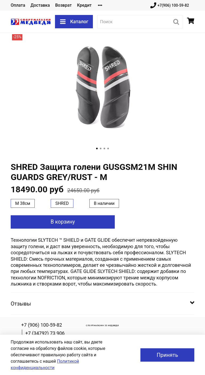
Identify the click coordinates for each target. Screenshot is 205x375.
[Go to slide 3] (104, 148)
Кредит (84, 5)
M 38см (22, 203)
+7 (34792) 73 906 (45, 333)
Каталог (74, 21)
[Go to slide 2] (100, 148)
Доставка (40, 5)
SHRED (62, 203)
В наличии (104, 203)
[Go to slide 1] (97, 148)
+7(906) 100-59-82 (169, 5)
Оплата (18, 5)
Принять (167, 355)
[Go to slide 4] (108, 148)
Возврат (63, 5)
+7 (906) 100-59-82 (41, 325)
